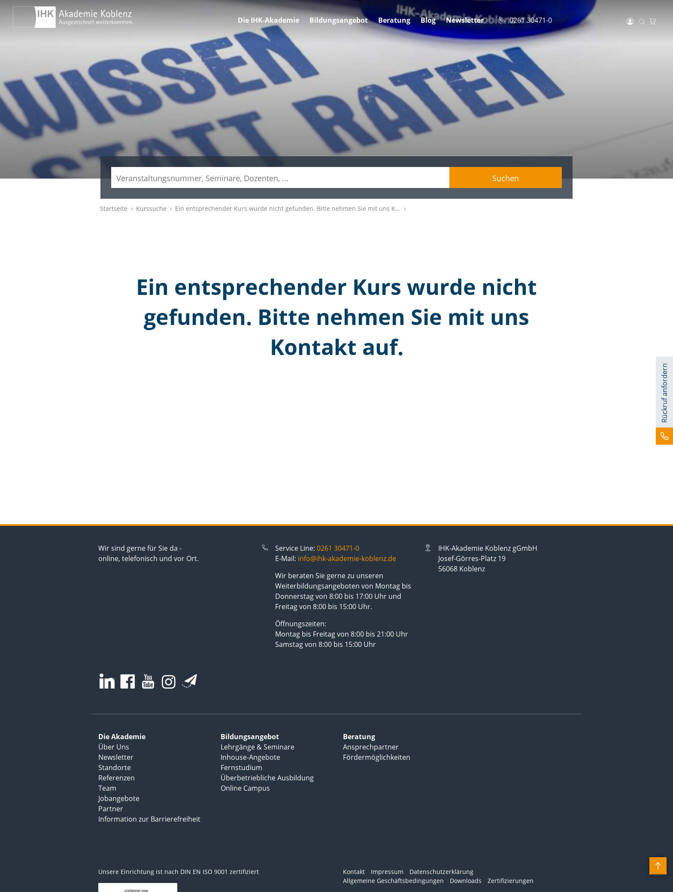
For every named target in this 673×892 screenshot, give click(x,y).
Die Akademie (122, 736)
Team (107, 788)
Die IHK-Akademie (268, 20)
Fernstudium (241, 767)
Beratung (394, 20)
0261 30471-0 (338, 548)
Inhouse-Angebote (250, 757)
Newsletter (465, 20)
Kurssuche (151, 208)
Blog (428, 20)
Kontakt (354, 872)
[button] (664, 401)
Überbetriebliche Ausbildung (267, 778)
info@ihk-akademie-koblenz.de (347, 558)
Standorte (114, 767)
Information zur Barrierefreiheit (149, 819)
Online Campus (245, 788)
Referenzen (116, 778)
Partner (110, 808)
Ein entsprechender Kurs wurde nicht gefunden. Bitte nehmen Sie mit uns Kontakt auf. (300, 208)
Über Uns (113, 747)
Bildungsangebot (338, 20)
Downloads (466, 881)
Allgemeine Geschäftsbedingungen (393, 881)
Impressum (387, 872)
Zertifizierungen (511, 881)
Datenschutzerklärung (441, 872)
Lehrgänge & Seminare (257, 747)
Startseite (113, 208)
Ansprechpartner (371, 747)
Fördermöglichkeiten (376, 757)
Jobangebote (118, 798)
